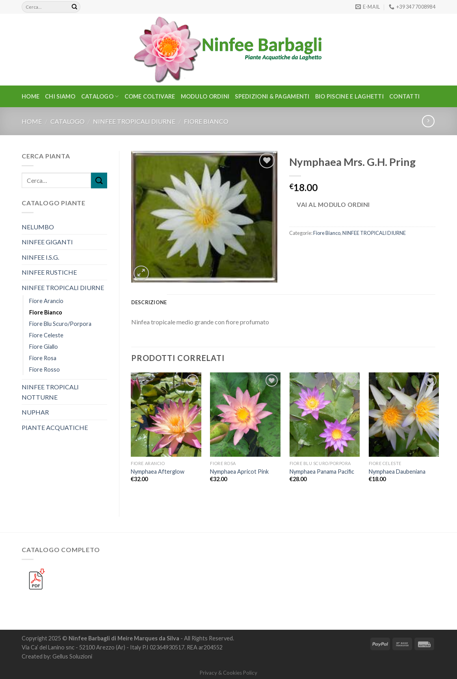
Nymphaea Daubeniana (397, 471)
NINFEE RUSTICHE (49, 272)
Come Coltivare (149, 96)
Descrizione (149, 302)
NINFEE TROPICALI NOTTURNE (50, 392)
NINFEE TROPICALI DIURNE (134, 121)
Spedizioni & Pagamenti (272, 96)
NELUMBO (38, 227)
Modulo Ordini (205, 96)
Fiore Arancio (46, 301)
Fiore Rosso (44, 369)
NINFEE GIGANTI (47, 242)
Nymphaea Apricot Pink (239, 471)
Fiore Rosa (42, 358)
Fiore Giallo (43, 346)
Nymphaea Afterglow (157, 471)
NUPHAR (35, 412)
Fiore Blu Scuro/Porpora (60, 323)
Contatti (404, 96)
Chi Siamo (60, 96)
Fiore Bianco (206, 121)
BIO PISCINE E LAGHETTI (349, 96)
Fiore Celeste (46, 335)
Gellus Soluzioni (72, 656)
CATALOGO (100, 96)
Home (30, 96)
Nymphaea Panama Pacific (322, 471)
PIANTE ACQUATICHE (55, 427)
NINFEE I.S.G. (40, 257)
